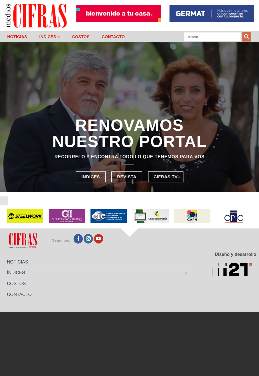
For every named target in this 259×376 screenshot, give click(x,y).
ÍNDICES (49, 37)
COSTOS (81, 37)
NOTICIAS (17, 37)
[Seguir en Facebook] (78, 239)
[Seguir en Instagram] (88, 239)
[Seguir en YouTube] (98, 239)
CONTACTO (113, 37)
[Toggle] (185, 272)
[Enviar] (246, 37)
